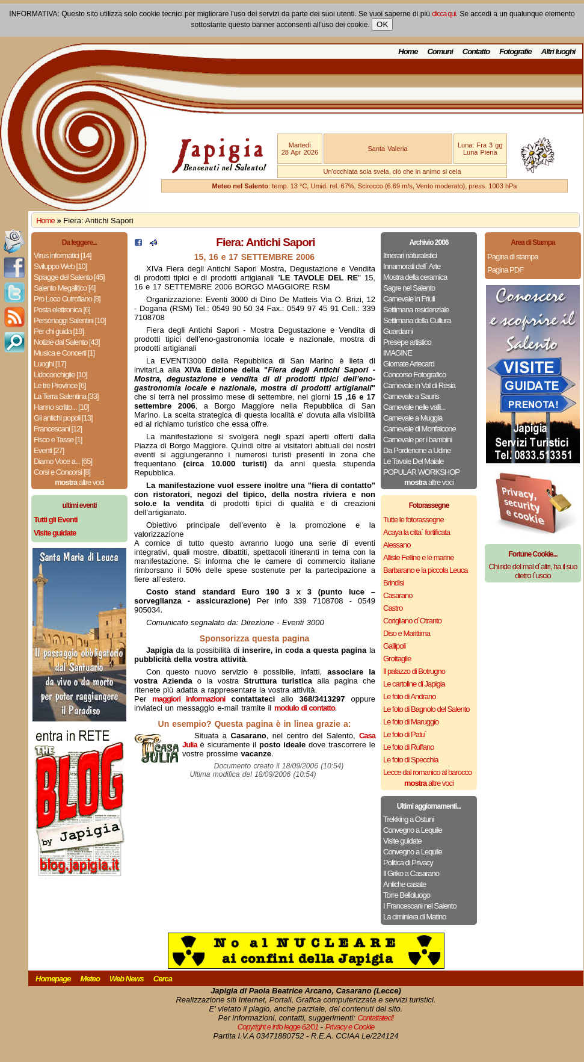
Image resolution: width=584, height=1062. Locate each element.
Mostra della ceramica (415, 277)
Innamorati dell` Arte (411, 266)
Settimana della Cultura (416, 320)
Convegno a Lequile (412, 830)
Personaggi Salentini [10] (70, 320)
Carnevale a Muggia (412, 417)
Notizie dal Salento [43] (67, 342)
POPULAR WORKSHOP (421, 472)
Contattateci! (375, 1017)
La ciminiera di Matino (414, 916)
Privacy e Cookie (350, 1026)
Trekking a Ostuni (408, 819)
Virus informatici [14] (62, 255)
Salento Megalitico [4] (64, 287)
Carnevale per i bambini (417, 439)
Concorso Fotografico (414, 374)
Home (407, 51)
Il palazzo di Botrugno (414, 671)
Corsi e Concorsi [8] (62, 472)
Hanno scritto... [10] (61, 407)
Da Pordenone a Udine (416, 450)
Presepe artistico (407, 342)
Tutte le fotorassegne (413, 519)
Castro (392, 608)
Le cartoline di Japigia (414, 683)
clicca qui (443, 14)
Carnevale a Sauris (411, 396)
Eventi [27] (49, 450)
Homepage (52, 978)
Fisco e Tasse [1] (58, 439)
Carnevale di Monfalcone (419, 428)
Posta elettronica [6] (62, 309)
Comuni (439, 51)
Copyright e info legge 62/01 (278, 1026)
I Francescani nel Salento (419, 905)
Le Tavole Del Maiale (413, 461)
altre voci (79, 482)
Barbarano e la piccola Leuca (425, 570)
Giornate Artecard (408, 363)
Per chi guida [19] (59, 331)
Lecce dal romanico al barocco (427, 772)
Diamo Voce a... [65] (63, 461)
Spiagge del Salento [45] (69, 277)
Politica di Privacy (408, 862)
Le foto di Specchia (410, 759)
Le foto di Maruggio (410, 721)
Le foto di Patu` (404, 734)
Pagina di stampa (512, 256)
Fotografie (515, 51)
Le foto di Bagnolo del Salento (426, 709)
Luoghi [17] (50, 363)
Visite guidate (402, 840)
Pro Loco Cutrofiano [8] (67, 298)
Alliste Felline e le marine (418, 557)
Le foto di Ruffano (408, 747)
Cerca (162, 978)
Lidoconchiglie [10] (60, 374)
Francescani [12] (58, 428)
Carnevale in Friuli (409, 298)
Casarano (397, 595)
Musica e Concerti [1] (64, 352)
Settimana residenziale (416, 309)
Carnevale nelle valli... (414, 407)
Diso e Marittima (406, 633)
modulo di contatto (304, 707)
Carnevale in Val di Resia (419, 385)
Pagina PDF (505, 269)
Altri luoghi (558, 51)
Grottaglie (397, 658)
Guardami (398, 331)
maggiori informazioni (188, 698)
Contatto (476, 51)
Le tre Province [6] (60, 385)
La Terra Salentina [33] (66, 396)
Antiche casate (404, 884)
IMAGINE (397, 352)
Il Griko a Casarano (411, 873)
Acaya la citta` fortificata (416, 532)
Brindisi (393, 582)
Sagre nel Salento (409, 287)
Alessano (396, 544)
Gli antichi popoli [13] (63, 417)
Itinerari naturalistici (410, 255)
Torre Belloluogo (406, 895)
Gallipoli (394, 645)
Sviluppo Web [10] (60, 266)
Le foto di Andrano (409, 696)
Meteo (90, 978)
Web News (126, 978)
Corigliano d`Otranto (412, 620)
